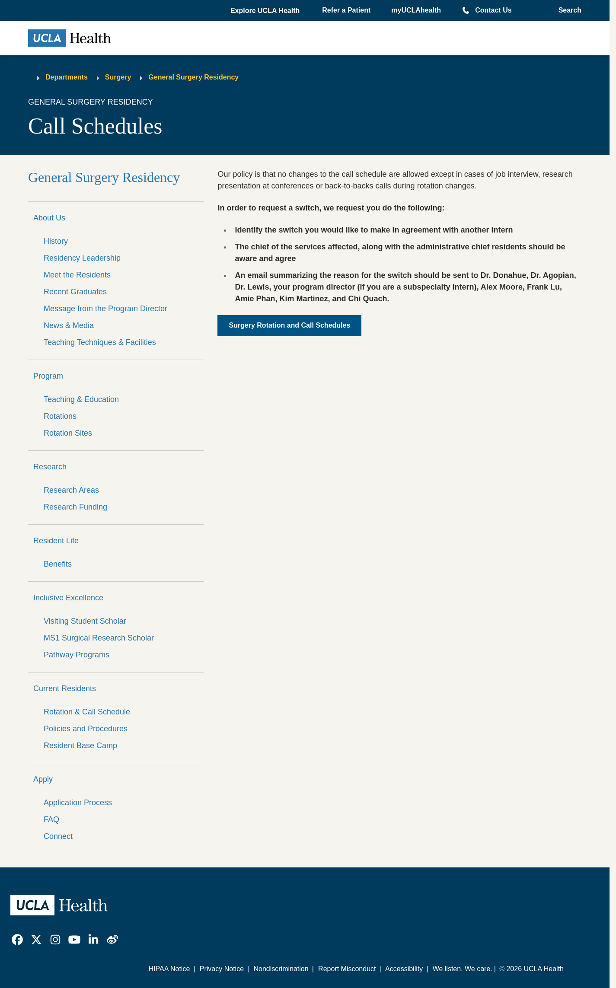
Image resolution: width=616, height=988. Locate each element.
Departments (66, 77)
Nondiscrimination (280, 968)
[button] (265, 10)
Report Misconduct (347, 968)
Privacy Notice (222, 968)
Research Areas (71, 490)
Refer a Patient (346, 10)
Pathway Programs (76, 654)
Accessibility (404, 968)
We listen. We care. (462, 968)
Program (48, 376)
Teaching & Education (81, 399)
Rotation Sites (68, 433)
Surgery (118, 77)
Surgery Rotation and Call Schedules (289, 325)
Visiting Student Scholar (85, 621)
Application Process (78, 802)
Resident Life (56, 540)
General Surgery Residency (193, 77)
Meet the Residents (77, 275)
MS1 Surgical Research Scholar (99, 638)
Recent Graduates (75, 291)
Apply (43, 779)
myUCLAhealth (416, 10)
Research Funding (75, 507)
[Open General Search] (567, 10)
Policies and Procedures (86, 728)
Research (50, 466)
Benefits (58, 564)
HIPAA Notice (169, 968)
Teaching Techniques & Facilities (100, 342)
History (56, 241)
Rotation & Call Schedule (87, 712)
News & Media (69, 325)
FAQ (51, 819)
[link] (17, 940)
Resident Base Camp (80, 745)
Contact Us (493, 10)
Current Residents (64, 688)
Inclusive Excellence (68, 597)
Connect (58, 836)
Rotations (60, 416)
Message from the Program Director (105, 308)
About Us (49, 218)
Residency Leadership (82, 258)
